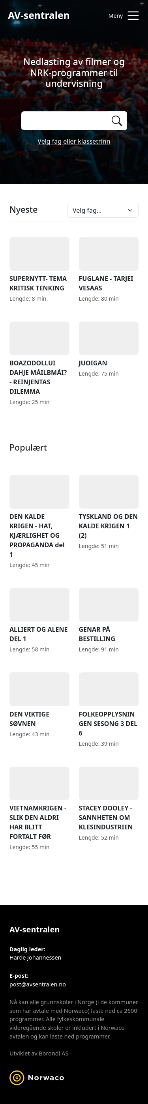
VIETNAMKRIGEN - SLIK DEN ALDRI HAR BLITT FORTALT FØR (39, 804)
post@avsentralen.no (37, 984)
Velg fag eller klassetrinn (73, 141)
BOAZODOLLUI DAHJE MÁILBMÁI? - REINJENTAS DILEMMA (39, 359)
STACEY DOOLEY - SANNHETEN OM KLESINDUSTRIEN (109, 799)
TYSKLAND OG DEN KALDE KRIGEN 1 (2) (109, 507)
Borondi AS (53, 1053)
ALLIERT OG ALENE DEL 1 (39, 615)
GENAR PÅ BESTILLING (109, 615)
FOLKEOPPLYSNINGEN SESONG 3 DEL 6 (109, 704)
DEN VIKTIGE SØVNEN (39, 700)
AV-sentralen (39, 15)
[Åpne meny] (122, 15)
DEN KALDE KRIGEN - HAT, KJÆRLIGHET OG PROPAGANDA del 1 (39, 517)
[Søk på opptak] (64, 120)
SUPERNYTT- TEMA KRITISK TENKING (39, 264)
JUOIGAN (109, 344)
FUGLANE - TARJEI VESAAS (109, 264)
